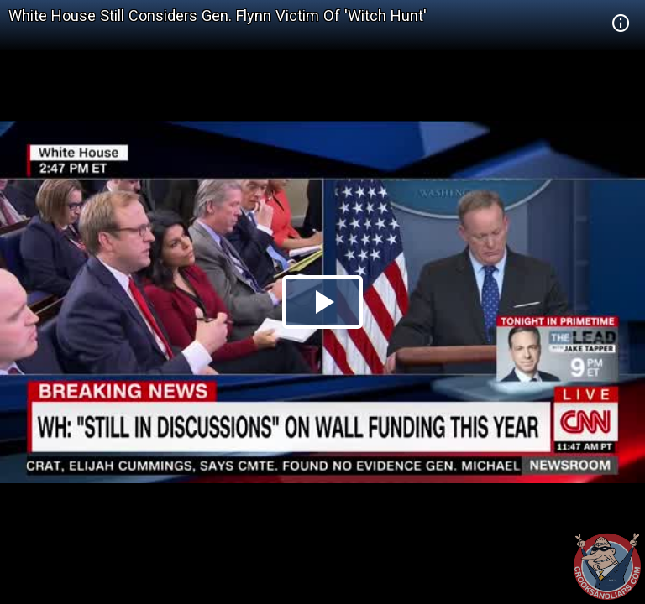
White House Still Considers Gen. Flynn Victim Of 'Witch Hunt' (217, 15)
